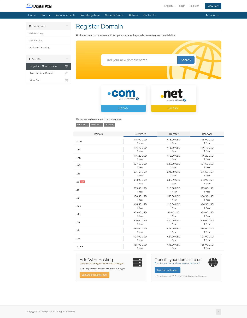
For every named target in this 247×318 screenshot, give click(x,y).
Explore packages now (94, 274)
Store (45, 15)
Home (32, 15)
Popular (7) (82, 124)
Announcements (65, 15)
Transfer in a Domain (48, 73)
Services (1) (96, 124)
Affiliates (133, 15)
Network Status (114, 15)
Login (182, 5)
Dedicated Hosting (39, 47)
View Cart (213, 6)
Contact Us (149, 15)
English (169, 5)
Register (194, 5)
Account (212, 15)
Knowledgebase (90, 15)
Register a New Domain (48, 66)
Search (186, 60)
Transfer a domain (167, 270)
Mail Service (35, 40)
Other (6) (109, 124)
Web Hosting (35, 33)
